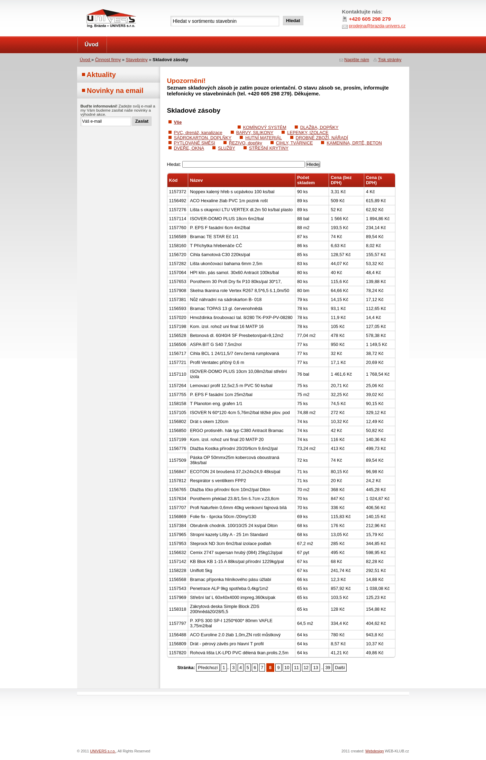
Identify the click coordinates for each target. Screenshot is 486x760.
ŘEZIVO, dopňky (245, 143)
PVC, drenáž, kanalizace (198, 132)
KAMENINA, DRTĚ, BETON (354, 143)
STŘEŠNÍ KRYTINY (268, 148)
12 (306, 667)
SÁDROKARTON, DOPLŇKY (203, 137)
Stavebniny (137, 59)
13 (315, 667)
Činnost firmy (108, 59)
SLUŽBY (226, 148)
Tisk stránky (390, 59)
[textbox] (225, 21)
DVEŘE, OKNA (189, 148)
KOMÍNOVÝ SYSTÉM (264, 127)
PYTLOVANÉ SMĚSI (194, 143)
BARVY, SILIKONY (255, 132)
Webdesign (374, 751)
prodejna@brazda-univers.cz (377, 25)
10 (286, 667)
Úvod (92, 44)
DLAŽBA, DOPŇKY (319, 127)
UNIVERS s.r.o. (96, 7)
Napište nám (356, 59)
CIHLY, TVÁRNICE (294, 143)
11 (296, 667)
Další (340, 667)
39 (327, 667)
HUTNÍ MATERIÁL (263, 137)
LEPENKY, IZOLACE (307, 132)
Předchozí (208, 667)
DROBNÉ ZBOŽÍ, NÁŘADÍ (322, 137)
